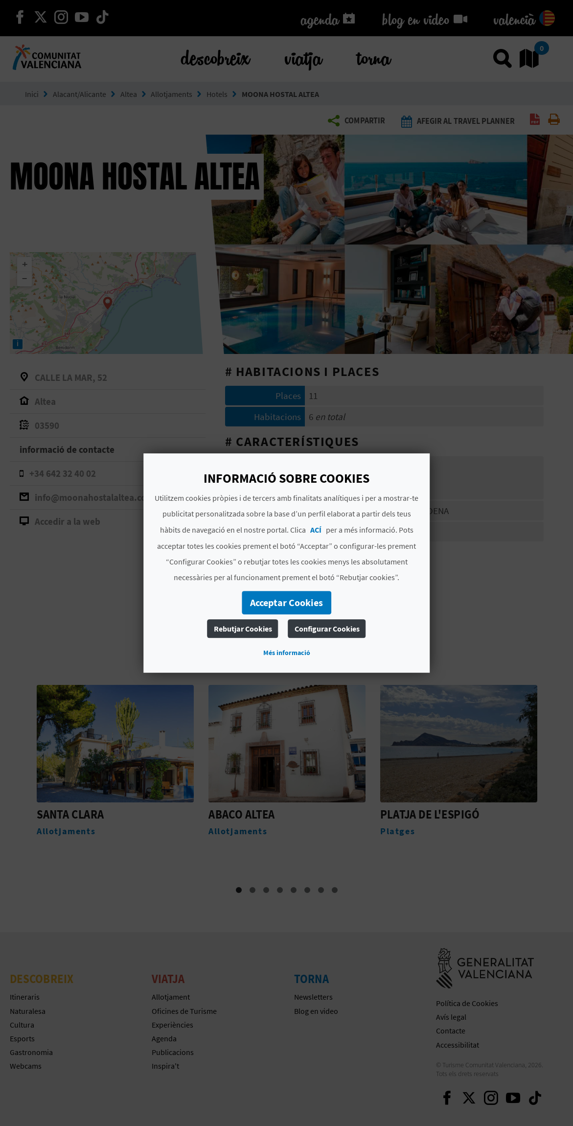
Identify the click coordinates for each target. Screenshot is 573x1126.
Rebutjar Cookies (243, 628)
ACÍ (315, 530)
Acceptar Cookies (286, 602)
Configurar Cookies (327, 628)
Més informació (286, 652)
